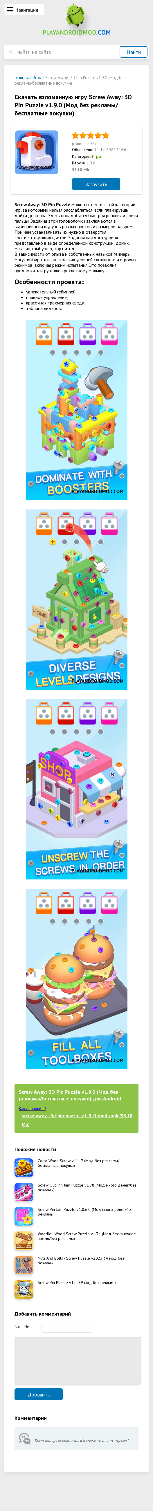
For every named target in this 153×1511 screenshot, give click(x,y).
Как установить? (32, 1108)
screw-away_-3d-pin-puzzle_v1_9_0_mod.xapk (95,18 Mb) (77, 1120)
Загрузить (96, 184)
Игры (96, 156)
